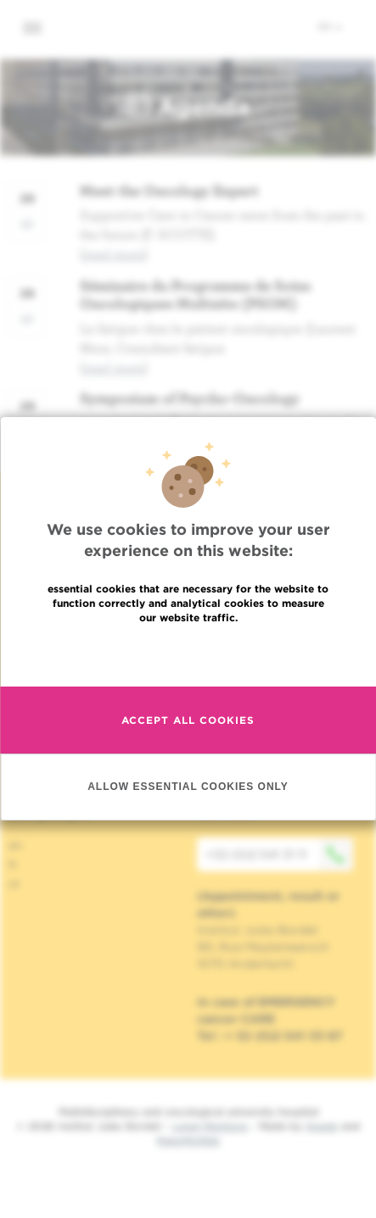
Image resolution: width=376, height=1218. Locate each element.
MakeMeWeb (188, 1140)
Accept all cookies (188, 765)
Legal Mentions (210, 1126)
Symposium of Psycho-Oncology (190, 398)
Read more (188, 699)
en (330, 26)
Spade (322, 1126)
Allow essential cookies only (188, 832)
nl (14, 884)
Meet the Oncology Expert (169, 190)
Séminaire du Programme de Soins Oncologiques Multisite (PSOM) (195, 294)
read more (113, 253)
